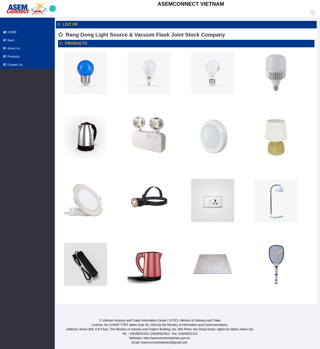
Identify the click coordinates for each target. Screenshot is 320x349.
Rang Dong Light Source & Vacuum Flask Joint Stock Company (145, 35)
